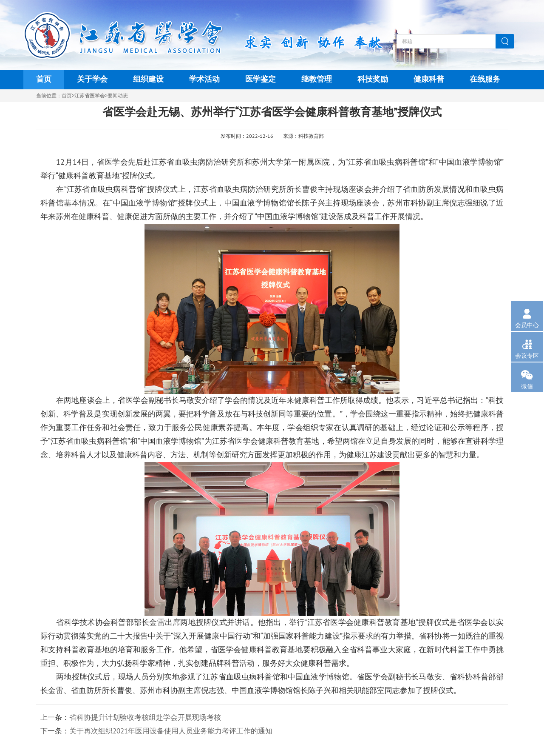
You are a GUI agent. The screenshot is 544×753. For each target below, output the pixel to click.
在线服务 (485, 79)
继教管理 (316, 79)
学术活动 (204, 79)
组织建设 (148, 79)
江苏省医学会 (89, 96)
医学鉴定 (260, 79)
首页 (43, 79)
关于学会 (92, 79)
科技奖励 (372, 79)
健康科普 (429, 79)
